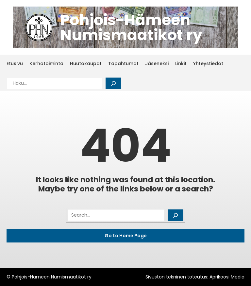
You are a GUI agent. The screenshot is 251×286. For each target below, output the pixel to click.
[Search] (113, 83)
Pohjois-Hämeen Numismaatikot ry (131, 27)
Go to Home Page (126, 235)
